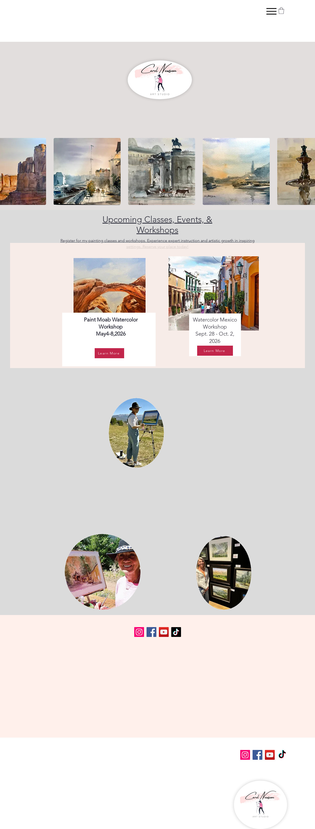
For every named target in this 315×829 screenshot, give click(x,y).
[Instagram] (139, 632)
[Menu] (271, 11)
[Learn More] (109, 353)
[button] (281, 10)
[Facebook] (151, 632)
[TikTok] (176, 632)
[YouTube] (164, 632)
